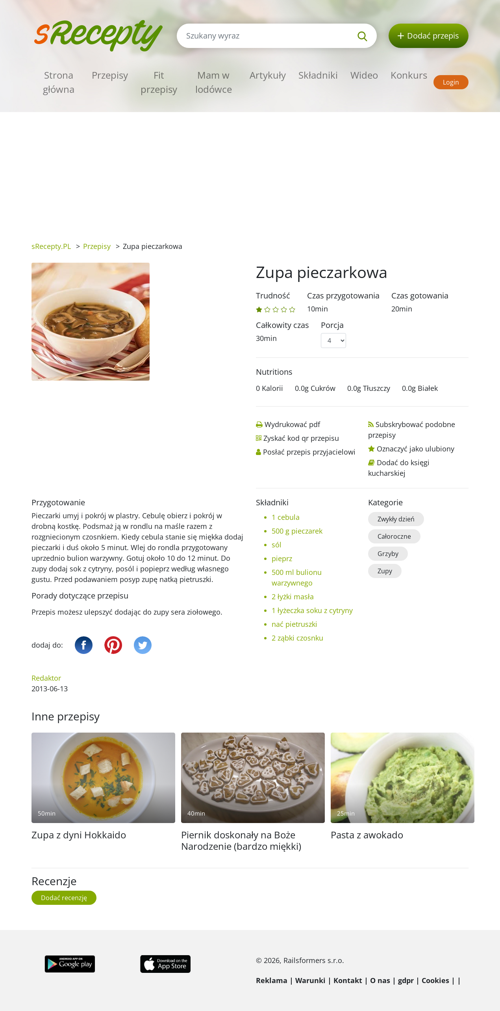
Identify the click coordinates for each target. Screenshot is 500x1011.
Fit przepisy (159, 82)
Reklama (271, 980)
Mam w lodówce (213, 82)
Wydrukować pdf (292, 424)
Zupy (385, 571)
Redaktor (46, 678)
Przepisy (110, 74)
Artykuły (268, 74)
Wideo (364, 74)
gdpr (406, 980)
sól (276, 544)
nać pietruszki (294, 624)
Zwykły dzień (396, 519)
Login (451, 82)
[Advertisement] (250, 171)
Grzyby (388, 553)
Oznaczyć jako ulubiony (415, 448)
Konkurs (409, 74)
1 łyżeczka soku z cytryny (312, 610)
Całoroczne (394, 536)
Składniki (318, 74)
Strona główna (58, 82)
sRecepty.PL (51, 246)
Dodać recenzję (64, 897)
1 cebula (286, 517)
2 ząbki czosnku (297, 638)
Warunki (310, 980)
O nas (380, 980)
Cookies (435, 980)
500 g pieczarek (297, 531)
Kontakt (347, 980)
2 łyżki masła (293, 596)
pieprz (282, 558)
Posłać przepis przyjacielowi (309, 452)
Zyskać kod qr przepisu (301, 438)
